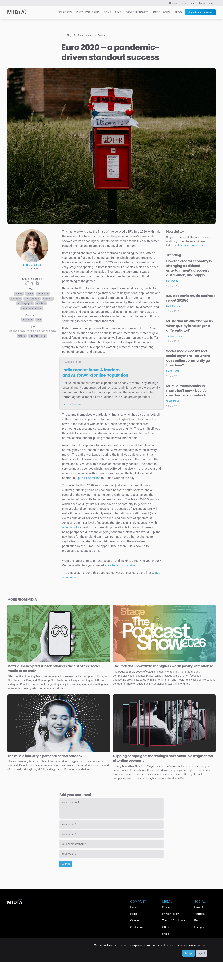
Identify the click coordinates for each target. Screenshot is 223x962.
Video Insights (137, 12)
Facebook (200, 920)
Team (202, 3)
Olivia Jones (172, 401)
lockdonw (48, 298)
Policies (167, 907)
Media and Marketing (31, 308)
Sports (30, 294)
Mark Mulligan (173, 306)
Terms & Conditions (174, 920)
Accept (188, 953)
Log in (211, 3)
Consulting (112, 12)
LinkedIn (199, 907)
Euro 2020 (27, 320)
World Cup (41, 303)
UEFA (39, 320)
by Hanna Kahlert (32, 265)
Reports (65, 12)
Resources (161, 12)
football (19, 294)
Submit (65, 863)
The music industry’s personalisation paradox (44, 756)
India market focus (95, 372)
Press (183, 3)
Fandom (21, 336)
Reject (201, 953)
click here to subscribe (120, 565)
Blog (178, 12)
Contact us (136, 927)
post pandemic (32, 298)
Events (134, 907)
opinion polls (70, 527)
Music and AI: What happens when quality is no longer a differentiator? (189, 326)
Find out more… (72, 404)
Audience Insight (37, 336)
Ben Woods (172, 280)
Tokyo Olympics (25, 303)
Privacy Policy (170, 913)
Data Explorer (87, 12)
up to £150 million (88, 478)
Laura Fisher (172, 371)
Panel (193, 3)
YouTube (199, 913)
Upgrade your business (200, 12)
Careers (134, 920)
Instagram (200, 927)
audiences (16, 298)
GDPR (165, 927)
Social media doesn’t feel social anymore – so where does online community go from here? (188, 358)
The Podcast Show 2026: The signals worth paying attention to (163, 666)
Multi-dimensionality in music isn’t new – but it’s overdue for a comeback (186, 391)
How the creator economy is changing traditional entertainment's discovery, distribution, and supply (189, 268)
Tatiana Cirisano (174, 336)
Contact (173, 3)
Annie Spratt (20, 221)
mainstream (43, 294)
